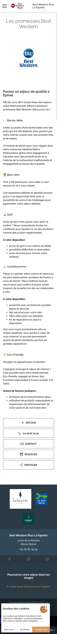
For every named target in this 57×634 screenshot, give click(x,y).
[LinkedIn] (47, 559)
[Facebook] (9, 559)
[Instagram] (28, 559)
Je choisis (24, 629)
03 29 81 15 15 (28, 549)
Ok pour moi (41, 629)
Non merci (9, 629)
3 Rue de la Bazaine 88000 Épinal (28, 542)
